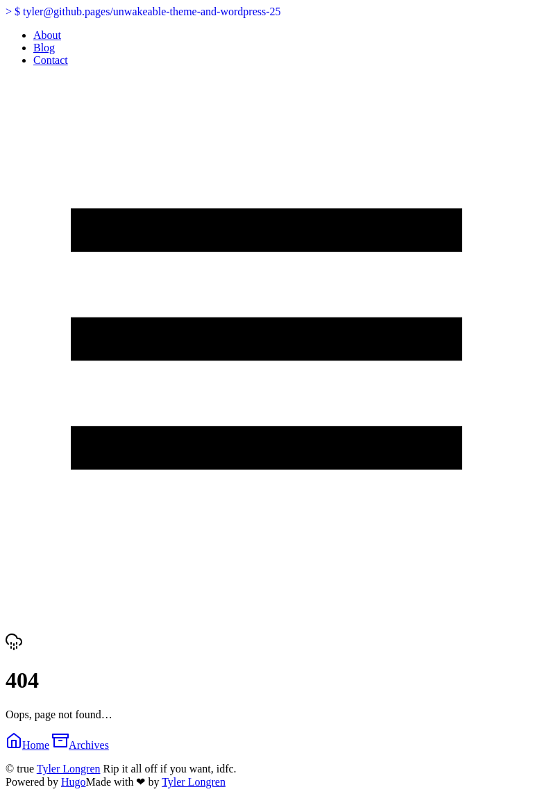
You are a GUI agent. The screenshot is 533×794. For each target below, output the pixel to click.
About (47, 35)
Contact (50, 60)
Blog (44, 47)
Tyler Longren (69, 769)
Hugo (73, 782)
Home (27, 745)
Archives (80, 745)
